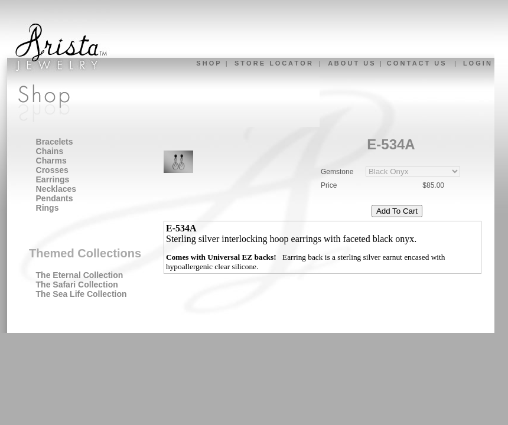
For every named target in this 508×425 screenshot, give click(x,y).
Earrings (53, 179)
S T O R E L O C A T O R (273, 63)
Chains (50, 151)
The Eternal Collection (79, 275)
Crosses (52, 170)
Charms (51, 160)
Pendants (54, 198)
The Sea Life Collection (81, 294)
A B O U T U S (351, 63)
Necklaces (56, 189)
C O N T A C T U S (416, 63)
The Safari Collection (77, 284)
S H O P (208, 63)
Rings (47, 207)
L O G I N (477, 63)
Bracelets (54, 141)
